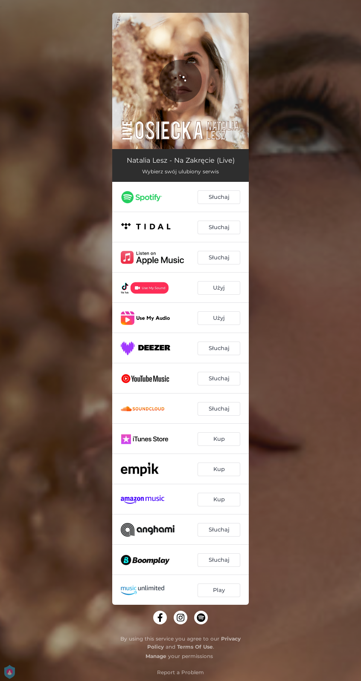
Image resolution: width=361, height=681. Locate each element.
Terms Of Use (195, 647)
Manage (156, 656)
